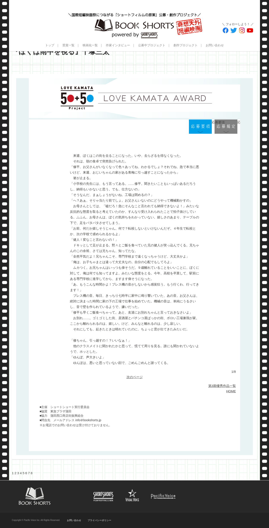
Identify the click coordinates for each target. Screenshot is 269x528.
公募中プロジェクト (151, 45)
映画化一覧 (90, 45)
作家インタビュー (118, 45)
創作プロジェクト (185, 45)
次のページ (135, 377)
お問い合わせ (215, 45)
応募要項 (200, 127)
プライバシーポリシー (99, 520)
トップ (49, 45)
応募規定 (226, 127)
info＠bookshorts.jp (88, 420)
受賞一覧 (68, 45)
